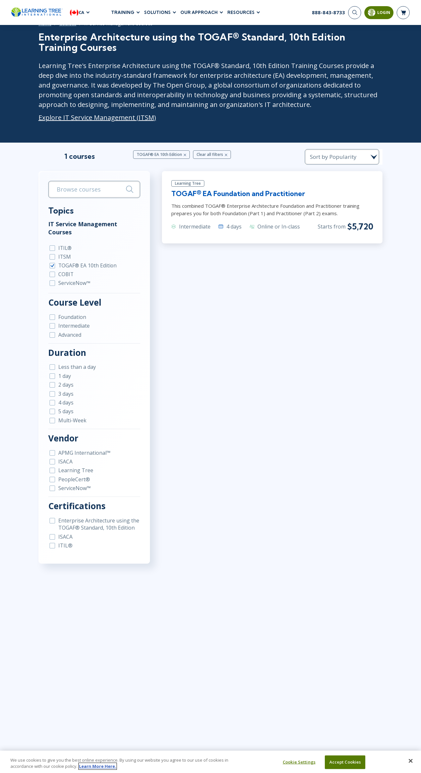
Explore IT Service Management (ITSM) (84, 117)
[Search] (354, 12)
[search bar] (86, 190)
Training (122, 12)
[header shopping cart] (403, 12)
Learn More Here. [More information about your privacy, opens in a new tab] (97, 766)
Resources (241, 12)
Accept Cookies (345, 762)
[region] (210, 762)
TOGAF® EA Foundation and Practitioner (237, 195)
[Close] (411, 761)
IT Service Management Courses (83, 225)
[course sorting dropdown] (356, 157)
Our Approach (199, 12)
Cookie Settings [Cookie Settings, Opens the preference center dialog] (299, 762)
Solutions (157, 12)
